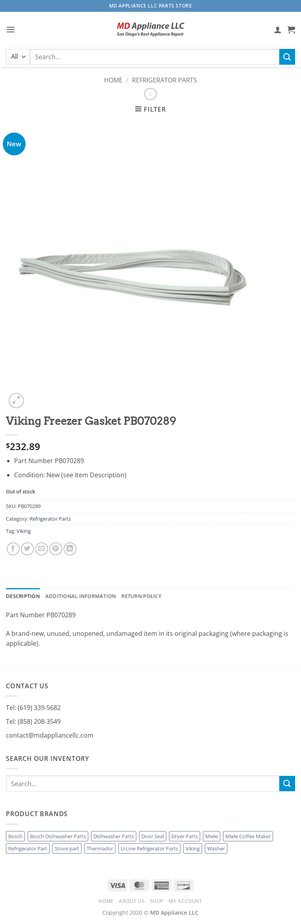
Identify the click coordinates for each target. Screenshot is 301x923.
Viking (24, 530)
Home (113, 80)
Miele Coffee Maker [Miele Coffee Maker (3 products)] (248, 836)
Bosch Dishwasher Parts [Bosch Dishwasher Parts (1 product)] (58, 836)
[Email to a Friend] (41, 548)
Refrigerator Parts (164, 80)
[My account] (278, 29)
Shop (157, 901)
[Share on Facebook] (13, 548)
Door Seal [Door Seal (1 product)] (152, 836)
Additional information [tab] (80, 596)
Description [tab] (23, 596)
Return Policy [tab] (141, 596)
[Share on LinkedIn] (69, 548)
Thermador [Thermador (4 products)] (100, 848)
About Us (132, 901)
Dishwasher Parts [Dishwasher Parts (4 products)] (113, 836)
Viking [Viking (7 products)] (193, 848)
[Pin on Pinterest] (55, 548)
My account (185, 901)
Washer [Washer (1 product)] (216, 848)
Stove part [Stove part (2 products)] (67, 848)
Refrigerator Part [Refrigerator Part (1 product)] (27, 848)
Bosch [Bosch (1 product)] (15, 836)
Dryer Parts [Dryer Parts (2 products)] (184, 836)
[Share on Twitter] (27, 548)
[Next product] (150, 94)
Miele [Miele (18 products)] (211, 836)
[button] (10, 29)
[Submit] (287, 56)
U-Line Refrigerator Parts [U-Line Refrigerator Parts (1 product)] (149, 848)
